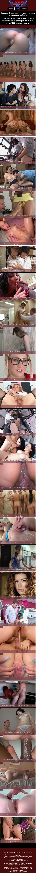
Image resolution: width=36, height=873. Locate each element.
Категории (11, 8)
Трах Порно (19, 21)
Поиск (17, 8)
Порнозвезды (24, 8)
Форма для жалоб (18, 870)
